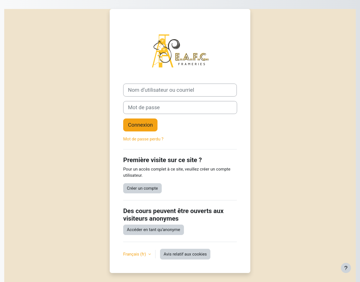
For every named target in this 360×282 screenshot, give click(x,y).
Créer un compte (142, 188)
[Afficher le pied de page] (346, 268)
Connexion (140, 125)
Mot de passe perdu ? (143, 139)
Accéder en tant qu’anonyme (153, 229)
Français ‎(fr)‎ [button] (135, 254)
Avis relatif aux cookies (185, 254)
